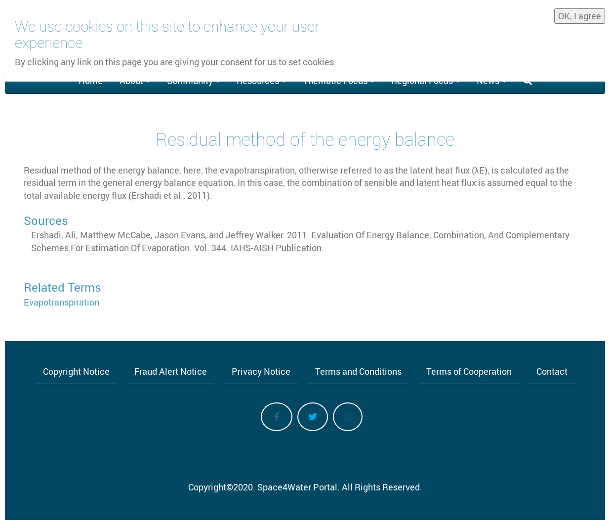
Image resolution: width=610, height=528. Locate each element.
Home (91, 81)
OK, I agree (579, 12)
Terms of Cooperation (469, 371)
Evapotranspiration (61, 302)
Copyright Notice (76, 371)
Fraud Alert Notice (170, 371)
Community (193, 81)
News (491, 81)
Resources (261, 81)
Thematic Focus (338, 81)
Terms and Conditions (358, 371)
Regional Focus (425, 81)
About (135, 81)
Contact (552, 371)
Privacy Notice (261, 371)
